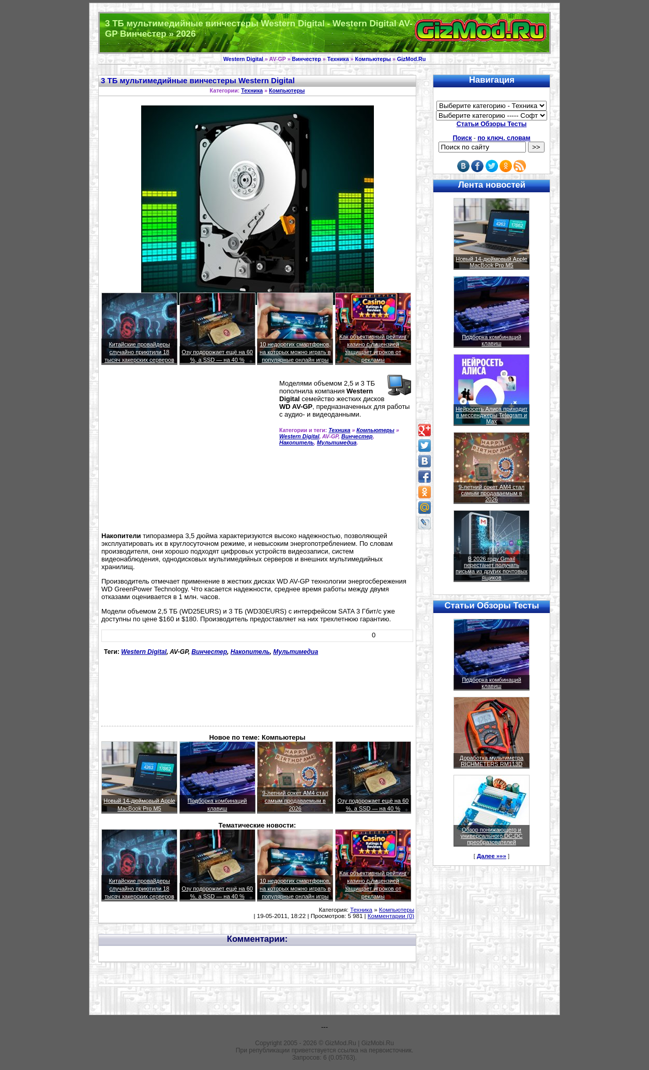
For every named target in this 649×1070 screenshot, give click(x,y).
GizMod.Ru (411, 59)
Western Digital (243, 59)
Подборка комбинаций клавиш (491, 340)
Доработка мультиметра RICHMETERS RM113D (491, 761)
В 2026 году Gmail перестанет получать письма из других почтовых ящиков (491, 568)
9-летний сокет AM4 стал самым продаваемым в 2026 (295, 801)
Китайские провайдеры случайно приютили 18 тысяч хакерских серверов (139, 352)
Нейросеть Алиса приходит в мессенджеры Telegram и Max (491, 415)
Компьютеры (372, 59)
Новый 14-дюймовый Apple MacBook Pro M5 (491, 262)
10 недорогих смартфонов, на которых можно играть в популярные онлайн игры (295, 352)
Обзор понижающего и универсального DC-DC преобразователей (491, 836)
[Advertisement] (188, 452)
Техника (338, 59)
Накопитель (296, 442)
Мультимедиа (337, 442)
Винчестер (306, 59)
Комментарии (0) (391, 916)
